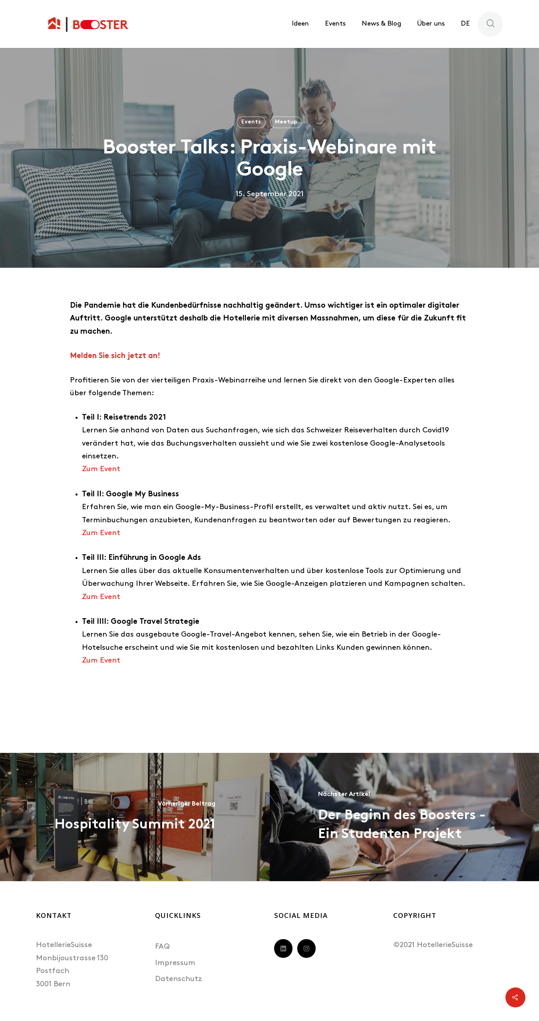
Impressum (175, 963)
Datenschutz (178, 979)
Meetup (286, 122)
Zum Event (101, 469)
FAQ (162, 947)
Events (335, 23)
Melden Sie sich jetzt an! (115, 356)
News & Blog (381, 23)
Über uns (431, 23)
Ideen (300, 23)
